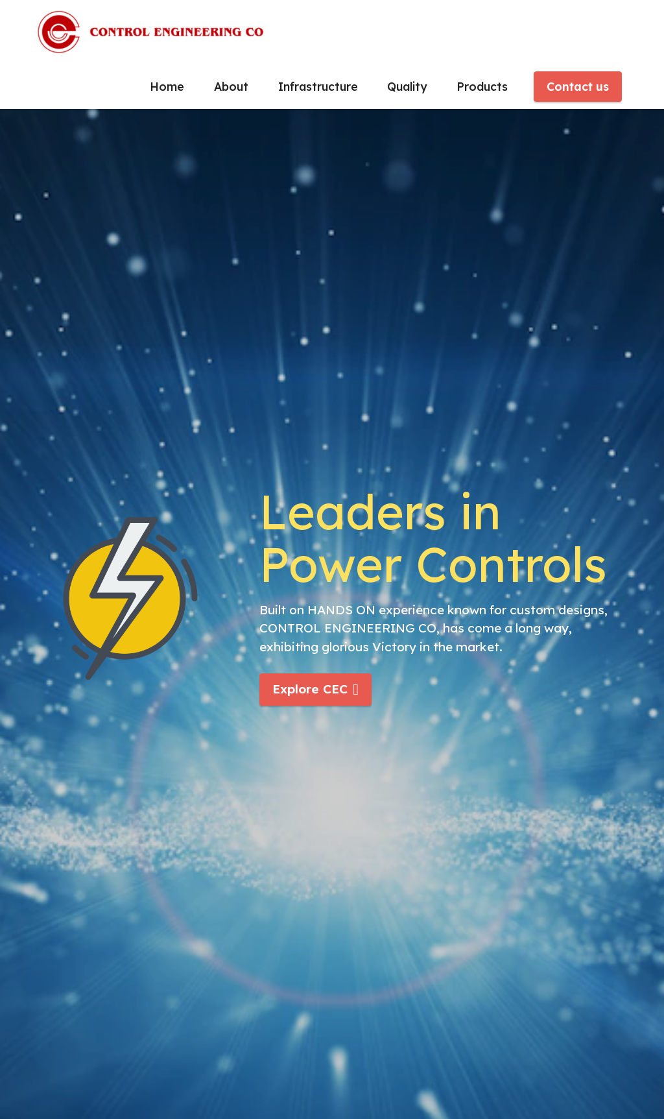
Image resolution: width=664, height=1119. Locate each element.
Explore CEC (315, 689)
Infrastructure (318, 86)
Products (482, 86)
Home (167, 86)
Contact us (578, 86)
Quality (407, 86)
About (231, 86)
